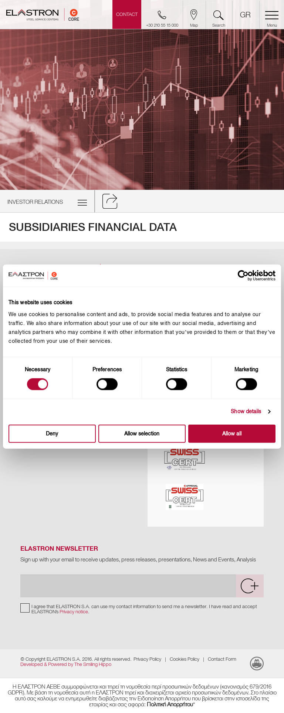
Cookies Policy (184, 659)
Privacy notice (74, 611)
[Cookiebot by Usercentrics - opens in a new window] (249, 275)
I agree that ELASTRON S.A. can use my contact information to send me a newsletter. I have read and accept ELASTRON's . (144, 609)
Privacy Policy (147, 659)
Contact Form (222, 659)
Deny (52, 433)
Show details (246, 411)
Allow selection (141, 433)
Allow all (231, 433)
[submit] (250, 585)
